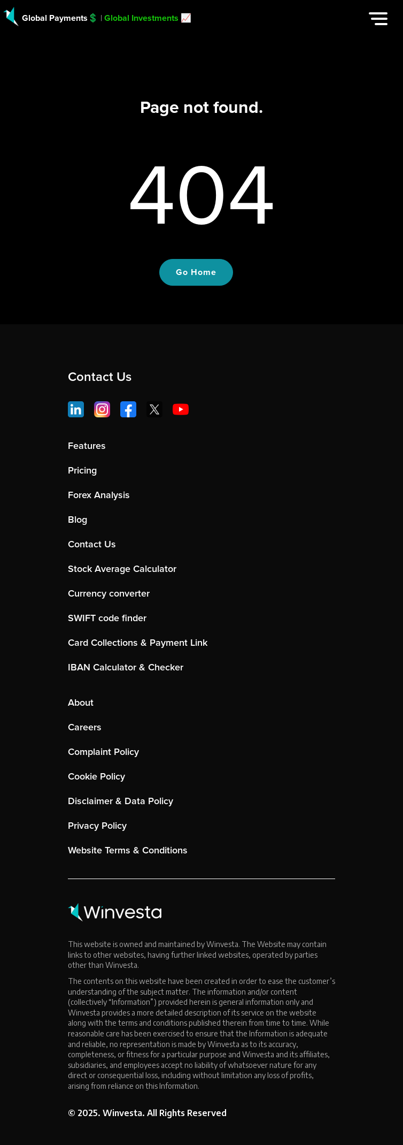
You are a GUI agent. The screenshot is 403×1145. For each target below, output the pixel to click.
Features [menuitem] (87, 446)
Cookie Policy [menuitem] (96, 776)
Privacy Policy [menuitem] (97, 826)
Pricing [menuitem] (82, 470)
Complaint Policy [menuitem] (103, 752)
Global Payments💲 (60, 18)
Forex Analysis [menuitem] (99, 495)
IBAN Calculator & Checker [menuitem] (125, 667)
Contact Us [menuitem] (92, 544)
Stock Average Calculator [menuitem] (122, 569)
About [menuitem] (81, 702)
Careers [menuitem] (85, 727)
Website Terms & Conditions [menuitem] (128, 850)
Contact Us (99, 376)
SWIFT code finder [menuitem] (107, 618)
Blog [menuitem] (77, 519)
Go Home (196, 272)
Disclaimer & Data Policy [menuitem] (120, 801)
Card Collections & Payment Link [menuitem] (137, 643)
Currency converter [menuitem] (109, 593)
